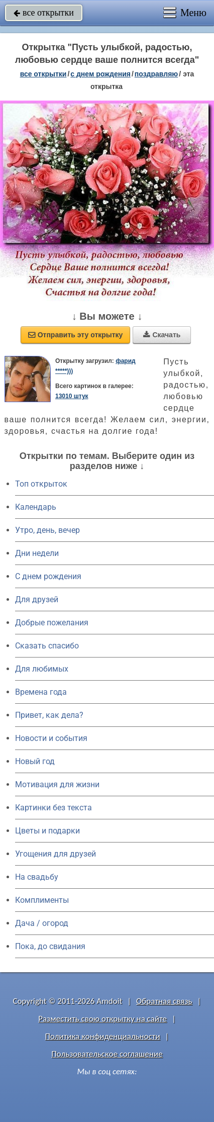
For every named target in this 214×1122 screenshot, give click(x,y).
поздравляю (156, 74)
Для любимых (41, 669)
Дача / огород (41, 923)
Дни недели (37, 553)
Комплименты (42, 900)
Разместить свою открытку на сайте (102, 1018)
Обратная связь (164, 1001)
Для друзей (36, 599)
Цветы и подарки (47, 830)
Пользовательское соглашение (106, 1054)
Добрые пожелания (51, 622)
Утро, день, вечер (47, 530)
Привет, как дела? (49, 715)
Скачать (161, 335)
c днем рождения (100, 74)
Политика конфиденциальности (102, 1036)
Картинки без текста (53, 807)
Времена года (41, 692)
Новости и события (51, 738)
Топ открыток (41, 484)
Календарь (35, 507)
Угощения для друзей (55, 854)
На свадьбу (36, 877)
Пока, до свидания (50, 946)
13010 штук (71, 396)
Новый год (35, 761)
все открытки (44, 13)
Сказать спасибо (47, 645)
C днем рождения (48, 576)
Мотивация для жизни (57, 784)
